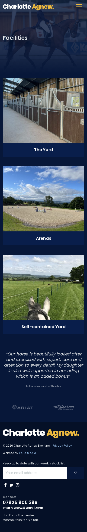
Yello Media (27, 453)
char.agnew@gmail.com (23, 507)
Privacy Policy (62, 446)
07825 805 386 (20, 502)
